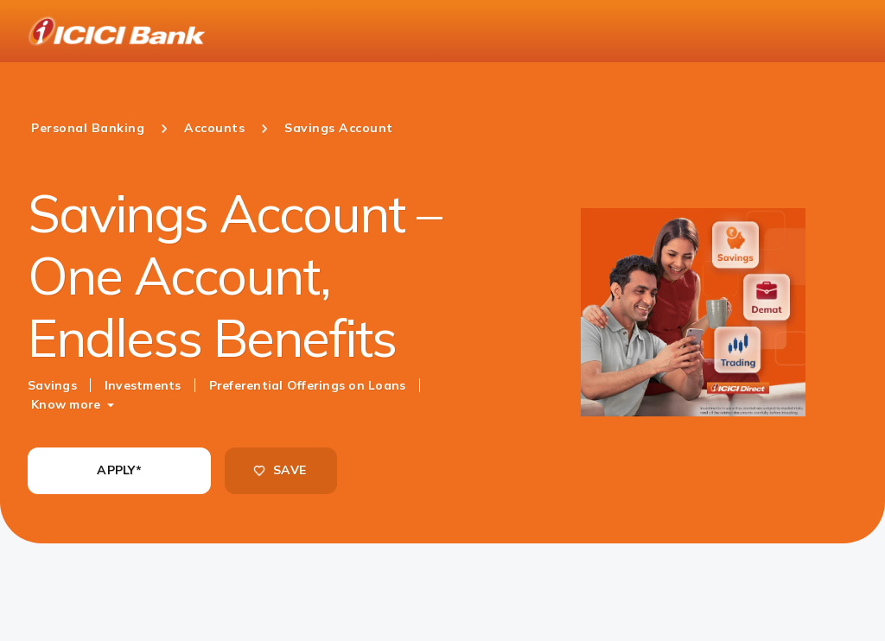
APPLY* (119, 470)
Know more (65, 404)
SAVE (279, 470)
